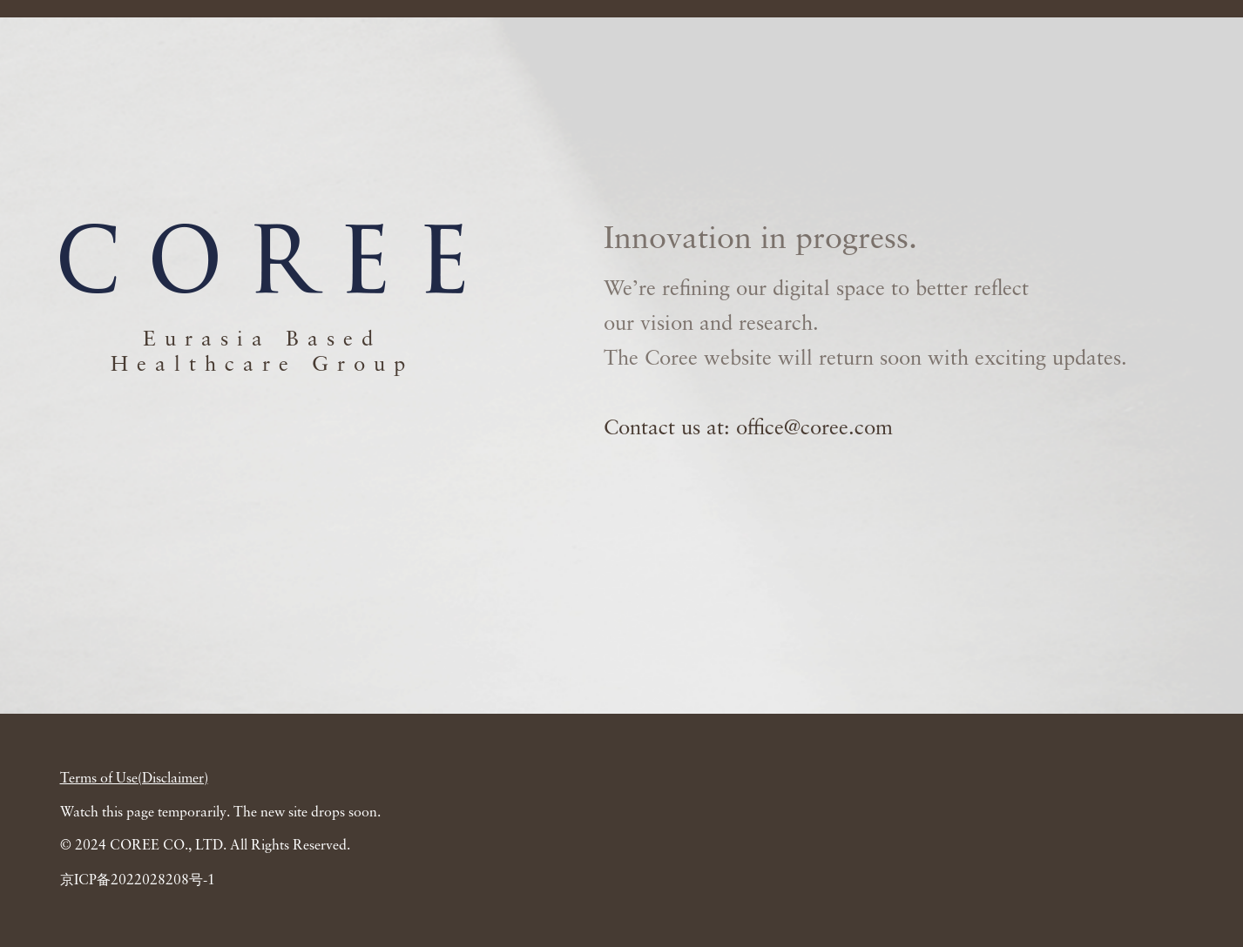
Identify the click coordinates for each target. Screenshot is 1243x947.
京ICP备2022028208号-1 (137, 881)
